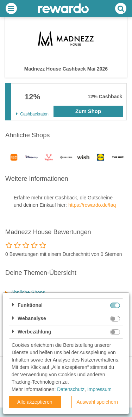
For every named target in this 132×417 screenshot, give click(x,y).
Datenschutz (70, 389)
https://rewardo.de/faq (92, 205)
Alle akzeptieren (34, 402)
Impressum (99, 389)
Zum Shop (88, 111)
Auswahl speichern (97, 402)
